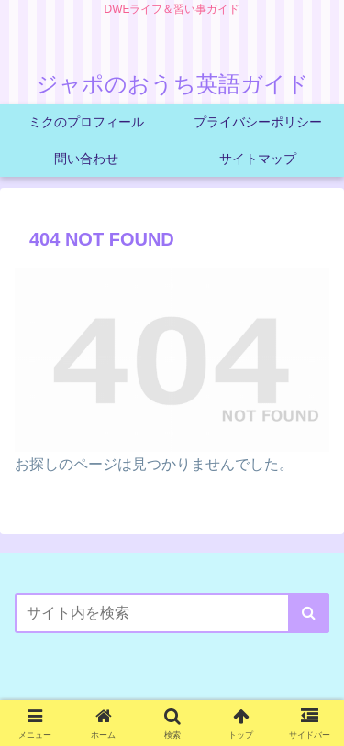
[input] (172, 613)
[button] (308, 613)
